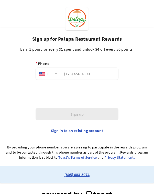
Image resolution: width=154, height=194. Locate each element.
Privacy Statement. (119, 157)
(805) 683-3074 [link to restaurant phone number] (77, 174)
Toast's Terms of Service (77, 157)
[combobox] (48, 74)
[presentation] (77, 94)
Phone (42, 63)
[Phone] (89, 73)
